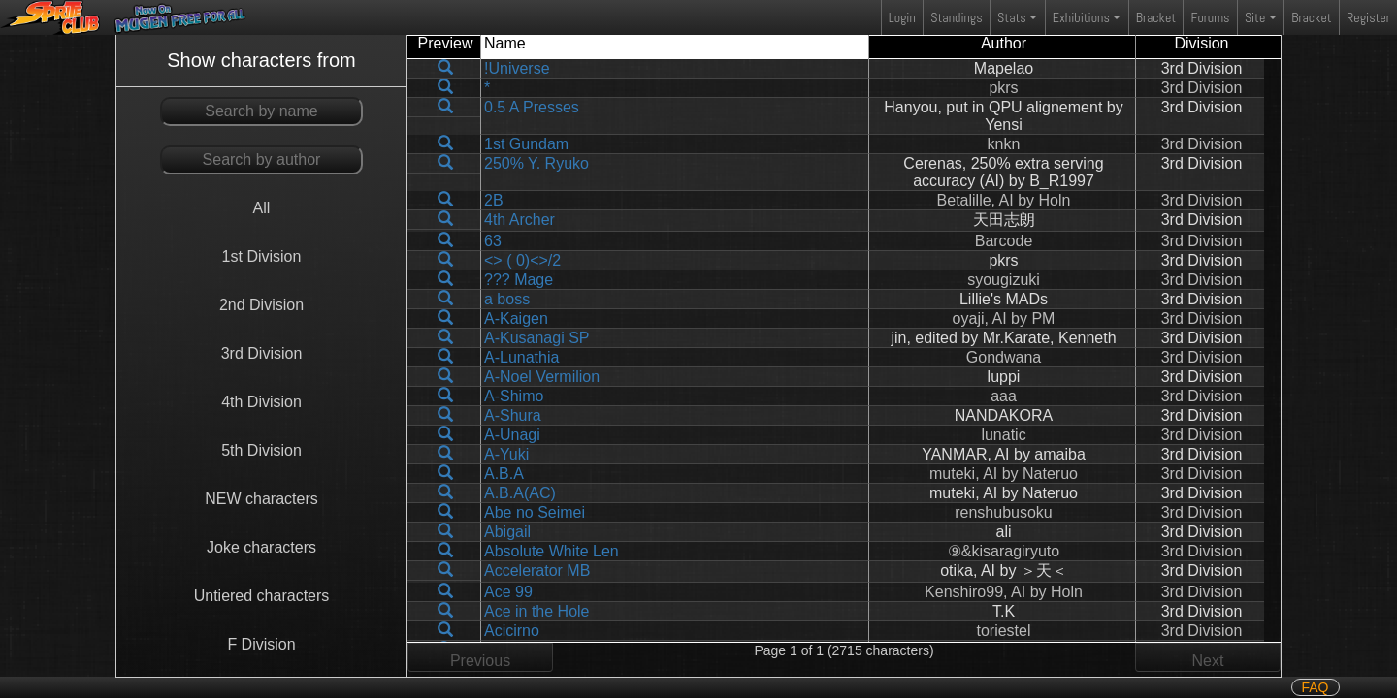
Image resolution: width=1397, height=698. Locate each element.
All (262, 208)
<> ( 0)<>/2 (522, 260)
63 (493, 241)
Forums (1210, 17)
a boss (507, 299)
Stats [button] (1011, 17)
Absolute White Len (551, 551)
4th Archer (519, 219)
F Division (261, 644)
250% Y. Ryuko (536, 163)
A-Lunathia (521, 357)
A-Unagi (512, 435)
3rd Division (262, 353)
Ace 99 (508, 592)
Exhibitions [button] (1081, 17)
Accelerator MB (537, 570)
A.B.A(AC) (520, 493)
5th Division (261, 450)
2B (494, 200)
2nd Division (261, 305)
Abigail (507, 532)
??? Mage (518, 279)
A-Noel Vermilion (542, 376)
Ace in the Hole (537, 611)
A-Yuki (506, 454)
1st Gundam (526, 144)
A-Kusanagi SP (537, 338)
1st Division (262, 256)
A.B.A (504, 473)
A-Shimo (513, 396)
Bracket (1156, 17)
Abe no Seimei (534, 512)
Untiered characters (262, 595)
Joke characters (261, 547)
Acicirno (511, 630)
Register (1368, 17)
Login (902, 17)
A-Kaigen (516, 318)
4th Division (261, 402)
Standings (955, 22)
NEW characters (261, 499)
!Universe (517, 68)
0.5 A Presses (531, 107)
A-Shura (512, 415)
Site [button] (1255, 17)
